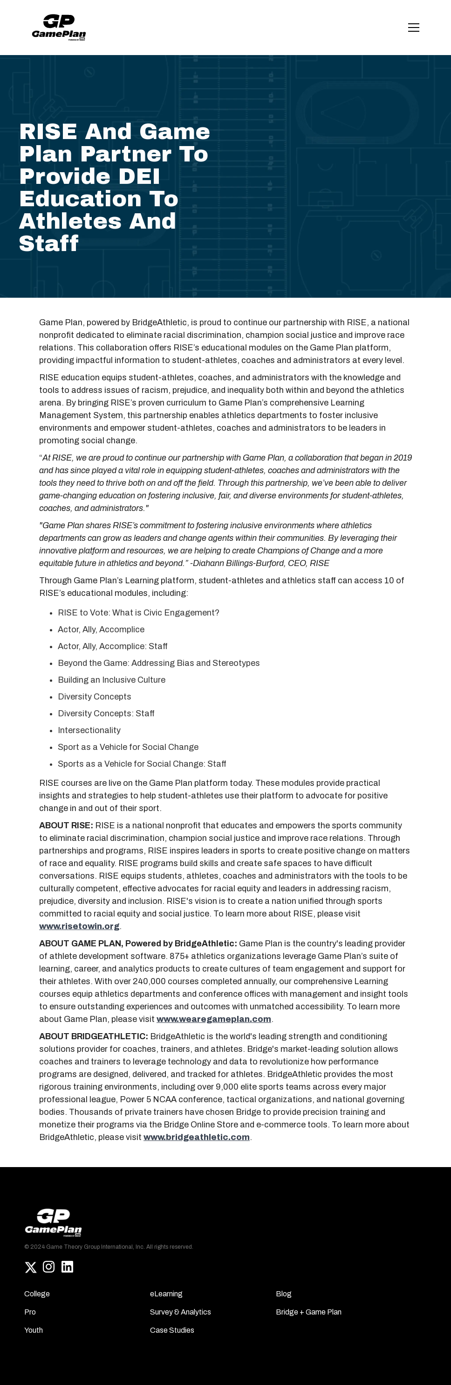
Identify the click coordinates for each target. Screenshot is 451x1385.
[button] (412, 27)
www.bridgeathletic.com (197, 1137)
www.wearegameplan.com (214, 1019)
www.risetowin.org (79, 926)
